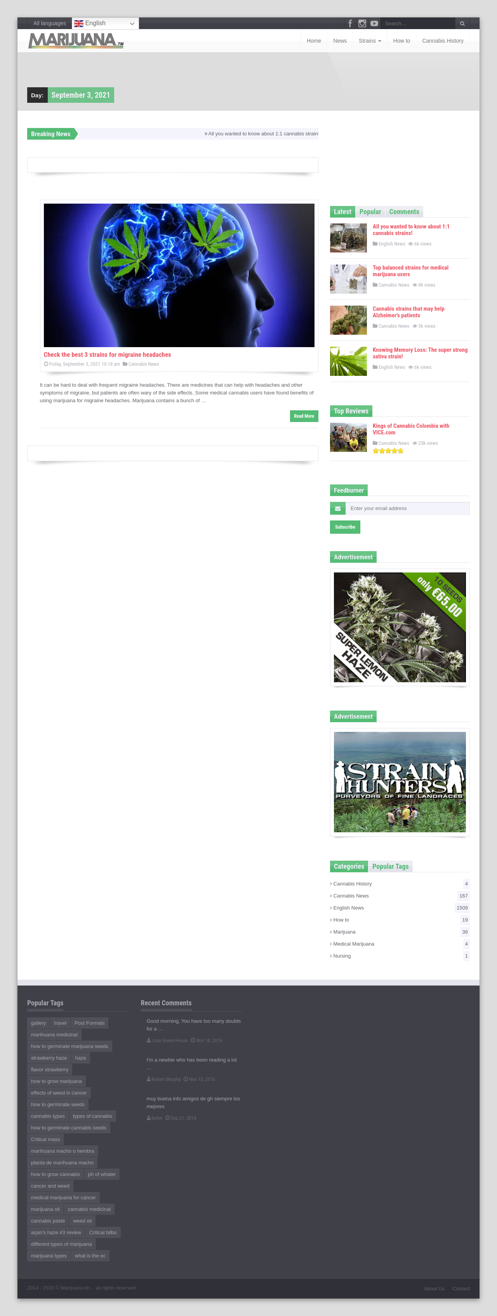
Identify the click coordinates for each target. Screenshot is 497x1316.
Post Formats (89, 1023)
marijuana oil (45, 1209)
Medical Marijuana (400, 944)
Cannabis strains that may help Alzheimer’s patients (409, 312)
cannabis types (48, 1116)
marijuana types (49, 1256)
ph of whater (102, 1174)
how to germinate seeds (58, 1104)
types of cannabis (92, 1116)
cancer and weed (50, 1186)
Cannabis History (443, 41)
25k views (426, 443)
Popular (370, 212)
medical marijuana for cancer (63, 1197)
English (90, 23)
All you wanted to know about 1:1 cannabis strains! (266, 134)
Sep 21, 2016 (180, 1118)
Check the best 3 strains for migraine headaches (107, 354)
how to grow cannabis (55, 1174)
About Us (434, 1289)
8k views (424, 284)
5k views (424, 326)
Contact (461, 1289)
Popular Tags (390, 866)
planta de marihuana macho (62, 1163)
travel (60, 1023)
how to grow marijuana (56, 1081)
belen (155, 1118)
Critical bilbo (103, 1232)
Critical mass (45, 1139)
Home (314, 41)
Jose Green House (167, 1040)
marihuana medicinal (54, 1035)
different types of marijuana (61, 1244)
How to (401, 41)
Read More (304, 416)
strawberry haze (49, 1058)
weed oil (82, 1221)
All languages (49, 23)
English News (389, 243)
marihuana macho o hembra (62, 1151)
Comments (404, 212)
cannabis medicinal (89, 1209)
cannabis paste (48, 1221)
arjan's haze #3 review (56, 1232)
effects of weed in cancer (59, 1093)
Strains (370, 41)
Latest (342, 212)
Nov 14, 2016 (206, 1040)
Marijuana (400, 932)
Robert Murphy (164, 1079)
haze (80, 1058)
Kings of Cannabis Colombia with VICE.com (411, 429)
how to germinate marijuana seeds (69, 1046)
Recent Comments (166, 1003)
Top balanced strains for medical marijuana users (410, 271)
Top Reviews (351, 411)
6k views (420, 243)
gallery (38, 1023)
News (340, 41)
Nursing (400, 956)
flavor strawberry (49, 1069)
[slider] (388, 451)
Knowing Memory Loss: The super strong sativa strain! (420, 353)
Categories (349, 866)
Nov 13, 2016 (199, 1079)
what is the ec (90, 1256)
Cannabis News (141, 364)
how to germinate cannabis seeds (68, 1128)
